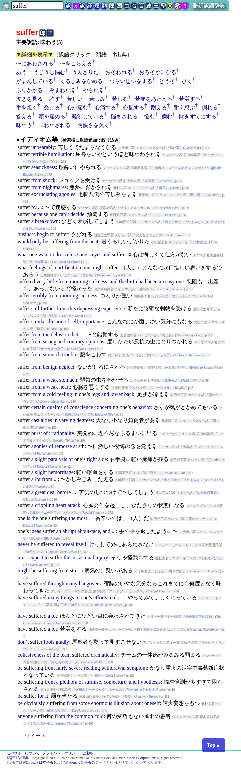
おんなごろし (146, 235)
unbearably (43, 147)
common (83, 716)
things (67, 597)
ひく (187, 81)
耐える (159, 107)
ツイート (35, 736)
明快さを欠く (93, 125)
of (50, 267)
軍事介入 (171, 380)
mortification (67, 267)
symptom (137, 668)
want (43, 254)
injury (101, 557)
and (106, 254)
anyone (25, 716)
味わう (24, 125)
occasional (83, 557)
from (36, 180)
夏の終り (145, 289)
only (37, 241)
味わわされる (55, 125)
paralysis (57, 459)
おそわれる (118, 72)
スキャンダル (160, 388)
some (84, 703)
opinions (95, 341)
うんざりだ (85, 72)
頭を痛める (52, 116)
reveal (67, 544)
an (161, 281)
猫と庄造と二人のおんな (183, 222)
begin (43, 234)
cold (51, 394)
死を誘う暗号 (175, 367)
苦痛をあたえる (153, 99)
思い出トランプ (183, 296)
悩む (149, 116)
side (102, 459)
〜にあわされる (34, 63)
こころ (157, 215)
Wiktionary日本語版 (38, 762)
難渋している (88, 116)
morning (79, 281)
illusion (55, 321)
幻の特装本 (38, 262)
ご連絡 (87, 753)
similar (38, 321)
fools (49, 642)
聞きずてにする (197, 116)
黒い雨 (175, 148)
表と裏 (87, 275)
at (75, 446)
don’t (23, 642)
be (45, 241)
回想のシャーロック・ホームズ (98, 689)
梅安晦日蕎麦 (207, 493)
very (41, 281)
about (137, 703)
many (72, 583)
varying (67, 420)
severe (76, 668)
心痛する (105, 107)
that (74, 334)
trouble (69, 354)
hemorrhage (61, 472)
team (65, 655)
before (64, 492)
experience (113, 308)
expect (36, 557)
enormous (101, 703)
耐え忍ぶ (184, 107)
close (72, 254)
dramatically (104, 655)
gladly (62, 642)
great (40, 492)
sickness (98, 281)
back (129, 394)
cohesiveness (32, 655)
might (98, 267)
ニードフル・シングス (60, 512)
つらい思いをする (130, 81)
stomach (52, 354)
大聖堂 (149, 181)
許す (54, 99)
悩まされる (124, 116)
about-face (88, 531)
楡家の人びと (75, 414)
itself (81, 544)
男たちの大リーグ (64, 662)
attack (74, 505)
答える (24, 116)
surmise (92, 682)
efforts (100, 597)
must (23, 557)
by (34, 207)
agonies (67, 194)
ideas (35, 531)
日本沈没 (199, 242)
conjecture (115, 682)
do (58, 254)
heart (64, 387)
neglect (66, 367)
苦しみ (97, 99)
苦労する (189, 99)
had (142, 281)
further (48, 308)
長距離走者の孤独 (198, 616)
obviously (34, 703)
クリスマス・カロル (135, 208)
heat (94, 241)
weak (52, 380)
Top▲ (214, 745)
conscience (81, 407)
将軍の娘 (175, 571)
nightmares (55, 187)
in (75, 394)
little (52, 281)
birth (132, 281)
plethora (68, 682)
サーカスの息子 (52, 349)
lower (116, 394)
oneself (152, 703)
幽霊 (162, 188)
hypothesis (149, 682)
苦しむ (120, 99)
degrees (84, 420)
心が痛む (77, 107)
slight (41, 459)
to (52, 234)
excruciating (44, 194)
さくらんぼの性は (39, 723)
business (27, 234)
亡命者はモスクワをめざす (171, 168)
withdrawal (113, 668)
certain (38, 407)
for (41, 696)
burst (36, 433)
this (72, 308)
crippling (44, 505)
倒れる (210, 107)
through (56, 583)
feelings (37, 267)
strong (49, 341)
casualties (41, 420)
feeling (64, 394)
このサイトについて (23, 753)
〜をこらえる (76, 63)
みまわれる (62, 90)
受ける (52, 107)
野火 (153, 473)
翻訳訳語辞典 (209, 6)
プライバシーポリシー (60, 753)
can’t (64, 214)
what (23, 254)
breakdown (47, 221)
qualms (54, 407)
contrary (75, 341)
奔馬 (127, 696)
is (64, 254)
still (35, 308)
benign (50, 367)
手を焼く (26, 107)
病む (167, 116)
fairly (62, 668)
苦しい (75, 99)
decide (77, 214)
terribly (39, 295)
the (85, 241)
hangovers (90, 583)
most (82, 518)
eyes (96, 254)
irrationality (61, 433)
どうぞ (167, 81)
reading (92, 668)
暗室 (53, 316)
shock (49, 180)
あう (21, 72)
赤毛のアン (34, 552)
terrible (39, 154)
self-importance (87, 321)
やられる (93, 90)
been (152, 281)
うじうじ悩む (49, 72)
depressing (88, 308)
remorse (63, 446)
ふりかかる (29, 90)
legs (95, 394)
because (39, 214)
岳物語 (96, 675)
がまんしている (34, 81)
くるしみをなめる (81, 81)
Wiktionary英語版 (77, 762)
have (23, 583)
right (92, 459)
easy (170, 281)
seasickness (43, 167)
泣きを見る (29, 99)
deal (51, 492)
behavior (141, 407)
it (46, 696)
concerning (106, 407)
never (24, 544)
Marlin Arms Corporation (136, 758)
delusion (60, 334)
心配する (133, 107)
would (24, 241)
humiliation (60, 154)
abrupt (69, 531)
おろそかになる (157, 72)
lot (38, 479)
